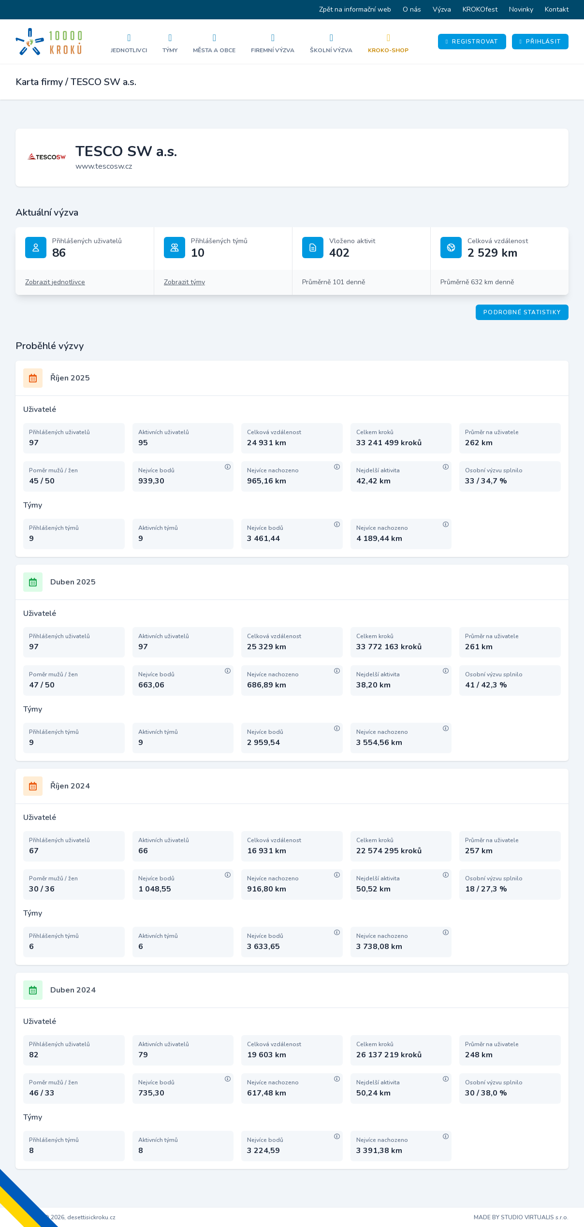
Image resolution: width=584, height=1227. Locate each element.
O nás (412, 9)
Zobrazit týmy (184, 282)
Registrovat (472, 41)
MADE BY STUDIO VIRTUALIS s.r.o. (521, 1217)
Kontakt (557, 9)
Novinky (521, 9)
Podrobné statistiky (522, 312)
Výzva (442, 9)
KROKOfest (480, 9)
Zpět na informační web (355, 9)
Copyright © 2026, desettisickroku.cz (65, 1217)
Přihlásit (540, 41)
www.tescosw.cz (103, 166)
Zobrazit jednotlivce (55, 282)
